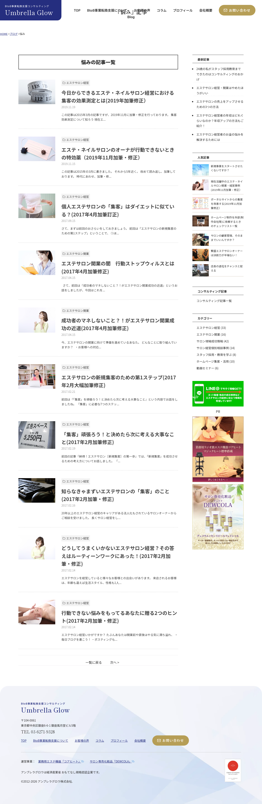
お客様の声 (142, 10)
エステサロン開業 (208, 334)
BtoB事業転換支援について (107, 10)
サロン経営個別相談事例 (212, 348)
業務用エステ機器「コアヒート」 (59, 761)
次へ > (114, 662)
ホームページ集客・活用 (212, 361)
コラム (162, 10)
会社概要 (205, 10)
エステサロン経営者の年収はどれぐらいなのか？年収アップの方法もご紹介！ (219, 120)
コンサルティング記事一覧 (214, 300)
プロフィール (183, 10)
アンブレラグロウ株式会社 (55, 781)
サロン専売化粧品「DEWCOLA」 (111, 761)
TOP (77, 10)
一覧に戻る (94, 662)
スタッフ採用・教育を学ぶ (214, 354)
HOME (4, 34)
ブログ (14, 34)
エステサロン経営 (208, 327)
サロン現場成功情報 (209, 341)
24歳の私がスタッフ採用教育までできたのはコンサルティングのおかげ (219, 74)
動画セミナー (205, 368)
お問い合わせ (237, 10)
